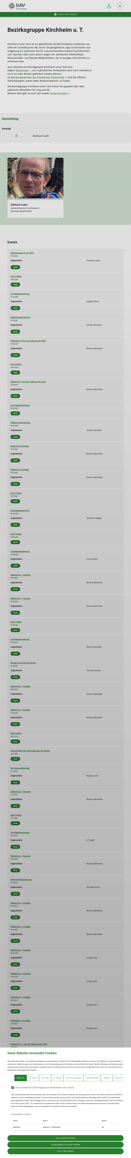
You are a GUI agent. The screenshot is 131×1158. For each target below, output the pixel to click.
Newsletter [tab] (119, 1078)
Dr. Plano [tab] (33, 1078)
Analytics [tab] (20, 1078)
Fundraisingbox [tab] (92, 1078)
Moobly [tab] (107, 1078)
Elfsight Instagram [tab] (73, 1078)
